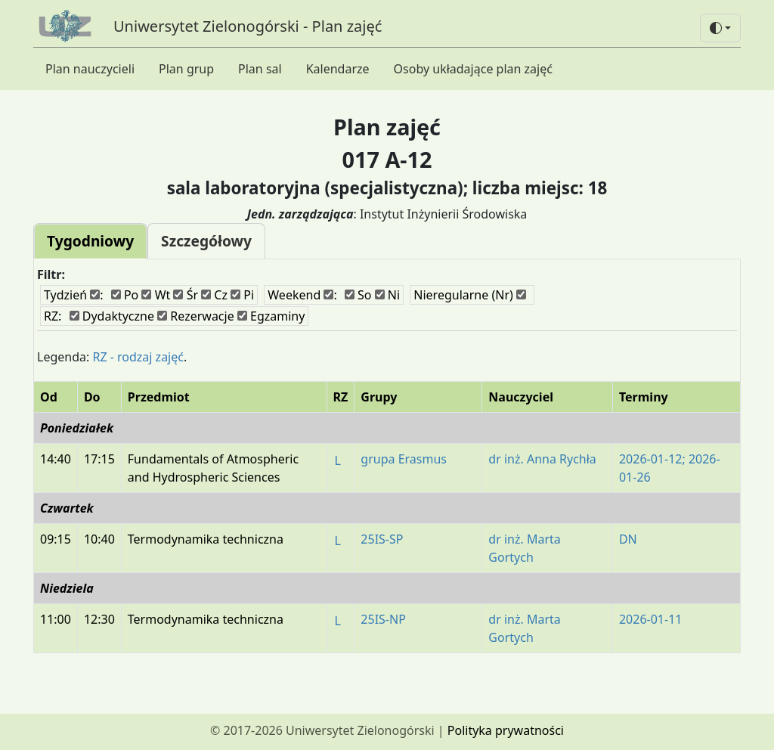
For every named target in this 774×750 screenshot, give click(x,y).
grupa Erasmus (404, 459)
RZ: (52, 316)
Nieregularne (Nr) (469, 295)
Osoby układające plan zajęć (473, 68)
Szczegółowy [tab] (206, 241)
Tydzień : (74, 295)
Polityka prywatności (505, 730)
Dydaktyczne (112, 316)
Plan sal (260, 68)
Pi (242, 295)
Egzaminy (271, 316)
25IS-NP (383, 619)
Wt (155, 295)
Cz (214, 295)
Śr (185, 295)
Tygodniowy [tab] (90, 241)
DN (628, 539)
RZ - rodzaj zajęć (138, 357)
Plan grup (186, 68)
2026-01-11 (651, 619)
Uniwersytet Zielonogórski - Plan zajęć (247, 26)
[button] (720, 28)
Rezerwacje (195, 316)
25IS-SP (382, 539)
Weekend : (302, 295)
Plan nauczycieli (90, 68)
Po (125, 295)
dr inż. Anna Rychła (542, 459)
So (358, 295)
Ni (387, 295)
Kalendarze (338, 68)
